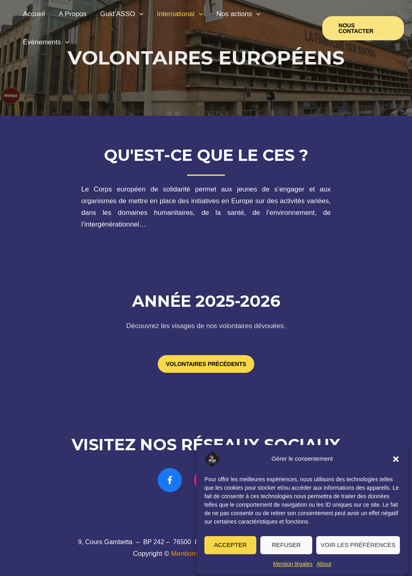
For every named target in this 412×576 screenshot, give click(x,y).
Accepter (230, 549)
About (324, 569)
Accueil (34, 14)
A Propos (73, 14)
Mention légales (293, 569)
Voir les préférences (358, 549)
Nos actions (238, 14)
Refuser (286, 549)
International (180, 14)
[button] (396, 464)
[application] (139, 14)
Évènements (46, 42)
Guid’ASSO (121, 14)
